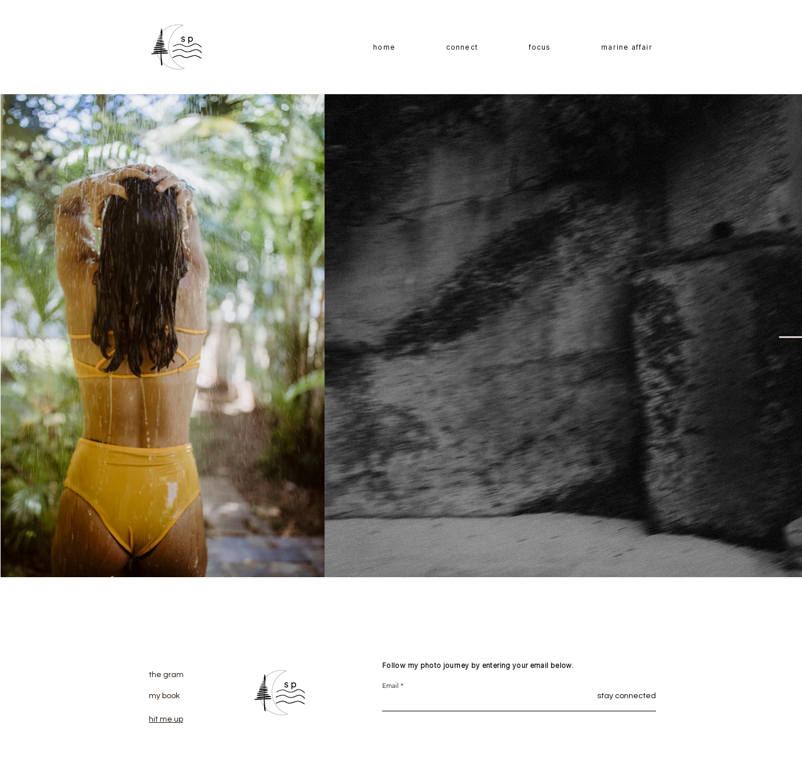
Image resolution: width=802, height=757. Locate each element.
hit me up (166, 719)
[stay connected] (613, 696)
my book (164, 696)
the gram (166, 675)
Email (390, 685)
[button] (539, 47)
